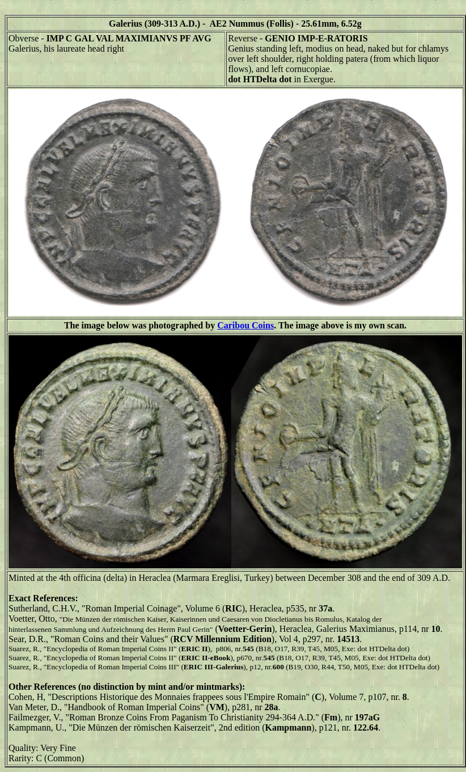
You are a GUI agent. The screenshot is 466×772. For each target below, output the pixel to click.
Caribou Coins (245, 325)
